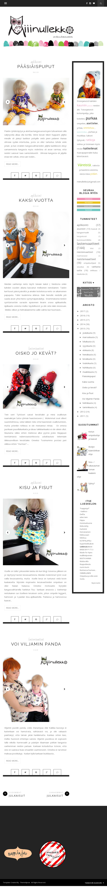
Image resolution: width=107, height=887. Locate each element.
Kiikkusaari (84, 535)
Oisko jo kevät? (36, 353)
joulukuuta (87, 332)
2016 (82, 315)
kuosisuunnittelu (84, 240)
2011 (82, 416)
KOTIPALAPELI (85, 540)
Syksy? (91, 483)
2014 (82, 324)
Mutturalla (84, 561)
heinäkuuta (88, 354)
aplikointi (36, 62)
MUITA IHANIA (85, 558)
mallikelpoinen (86, 555)
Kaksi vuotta (36, 200)
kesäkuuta (87, 358)
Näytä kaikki (96, 583)
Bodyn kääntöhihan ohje (94, 450)
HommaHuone (86, 523)
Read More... (12, 164)
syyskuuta (87, 345)
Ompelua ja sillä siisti (89, 576)
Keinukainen (85, 532)
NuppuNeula (85, 564)
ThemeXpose (25, 883)
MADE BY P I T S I (86, 549)
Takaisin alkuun (94, 884)
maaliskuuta (88, 371)
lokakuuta (87, 341)
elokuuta (87, 350)
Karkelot (83, 529)
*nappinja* (84, 508)
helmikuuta (88, 403)
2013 (82, 328)
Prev (8, 102)
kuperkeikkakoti (86, 543)
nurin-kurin (84, 567)
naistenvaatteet (86, 259)
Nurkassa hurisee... (88, 570)
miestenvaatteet (85, 252)
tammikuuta (88, 407)
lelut (91, 248)
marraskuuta (89, 337)
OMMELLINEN (85, 573)
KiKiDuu (83, 538)
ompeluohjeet (90, 263)
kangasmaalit (83, 232)
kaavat (94, 229)
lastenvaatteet (36, 349)
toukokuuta (88, 363)
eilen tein (84, 517)
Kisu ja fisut (36, 488)
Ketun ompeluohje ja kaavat (94, 435)
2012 (82, 411)
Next (64, 102)
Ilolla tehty (84, 526)
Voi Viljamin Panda (36, 644)
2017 (82, 311)
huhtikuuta (87, 367)
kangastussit (82, 236)
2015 (82, 319)
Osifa (82, 579)
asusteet (81, 228)
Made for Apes (86, 552)
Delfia (82, 514)
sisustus (80, 267)
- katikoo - (84, 511)
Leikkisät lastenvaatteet (86, 546)
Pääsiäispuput (36, 66)
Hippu (82, 520)
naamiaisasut (82, 256)
